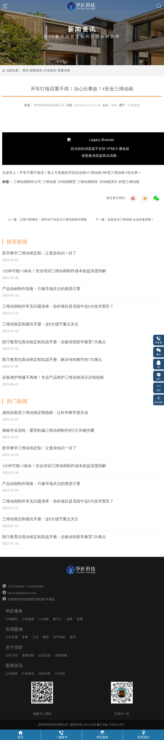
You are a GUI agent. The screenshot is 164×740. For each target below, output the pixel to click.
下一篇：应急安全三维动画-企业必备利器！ (124, 219)
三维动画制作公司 (27, 182)
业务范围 (61, 655)
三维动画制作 (87, 182)
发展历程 (28, 655)
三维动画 (49, 182)
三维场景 (28, 619)
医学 (73, 637)
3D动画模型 (67, 182)
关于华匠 (14, 647)
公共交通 (11, 637)
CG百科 (60, 673)
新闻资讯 (36, 70)
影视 (80, 619)
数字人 (57, 619)
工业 (35, 637)
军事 (25, 637)
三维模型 (11, 619)
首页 (25, 70)
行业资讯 (50, 70)
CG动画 (43, 619)
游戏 (69, 619)
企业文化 (44, 655)
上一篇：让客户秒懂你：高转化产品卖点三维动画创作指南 (47, 219)
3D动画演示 (108, 182)
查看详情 (64, 70)
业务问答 (44, 673)
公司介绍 (11, 655)
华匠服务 (14, 611)
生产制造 (59, 637)
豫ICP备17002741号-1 (111, 724)
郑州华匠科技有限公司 (49, 105)
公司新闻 (11, 673)
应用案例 (14, 629)
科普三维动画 (129, 182)
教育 (46, 637)
